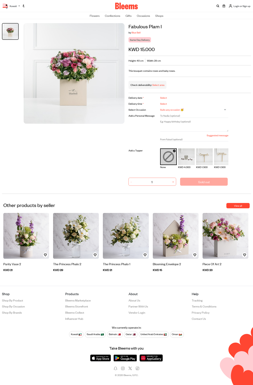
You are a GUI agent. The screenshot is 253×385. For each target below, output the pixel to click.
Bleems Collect (74, 312)
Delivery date (136, 97)
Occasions (143, 15)
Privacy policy (201, 312)
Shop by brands (12, 312)
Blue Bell (135, 32)
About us (134, 300)
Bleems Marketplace (78, 300)
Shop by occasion (13, 306)
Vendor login (136, 312)
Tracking (197, 300)
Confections (112, 15)
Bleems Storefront (76, 306)
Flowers (95, 15)
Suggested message (217, 135)
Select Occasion (137, 109)
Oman (177, 334)
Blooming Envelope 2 (167, 264)
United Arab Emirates (153, 334)
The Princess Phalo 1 (116, 264)
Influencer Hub (74, 318)
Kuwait (76, 334)
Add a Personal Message (141, 115)
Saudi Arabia (95, 334)
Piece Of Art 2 (212, 264)
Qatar (131, 334)
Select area (158, 85)
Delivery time (136, 103)
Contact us (199, 318)
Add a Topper (135, 150)
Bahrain (115, 334)
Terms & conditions (204, 306)
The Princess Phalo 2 (67, 264)
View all (238, 205)
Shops (159, 15)
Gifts (128, 15)
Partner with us (138, 306)
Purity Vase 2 (12, 264)
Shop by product (12, 300)
